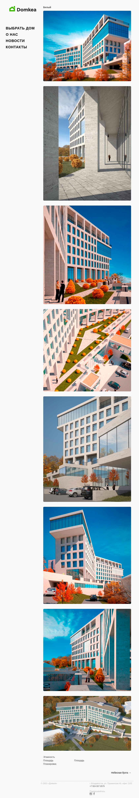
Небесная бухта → (121, 772)
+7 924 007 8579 (97, 786)
